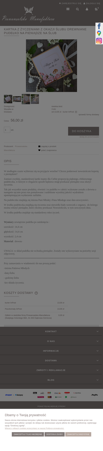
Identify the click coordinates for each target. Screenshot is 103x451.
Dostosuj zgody (54, 434)
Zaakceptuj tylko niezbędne (28, 434)
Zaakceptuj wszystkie (78, 434)
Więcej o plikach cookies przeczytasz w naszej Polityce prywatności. (34, 428)
